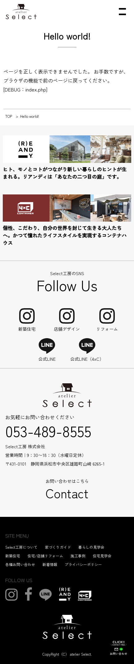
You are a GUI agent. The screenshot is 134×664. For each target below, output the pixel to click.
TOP (8, 116)
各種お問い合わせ (20, 564)
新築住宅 (12, 555)
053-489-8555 (48, 430)
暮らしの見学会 (91, 547)
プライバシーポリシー (83, 564)
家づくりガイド (58, 547)
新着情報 (49, 564)
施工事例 (78, 555)
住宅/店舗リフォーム (45, 555)
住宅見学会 (102, 555)
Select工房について (21, 547)
